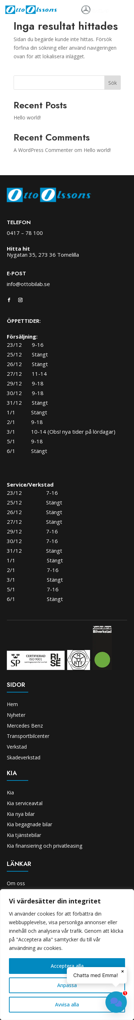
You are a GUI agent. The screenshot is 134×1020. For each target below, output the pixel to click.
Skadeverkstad (23, 757)
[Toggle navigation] (118, 10)
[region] (67, 954)
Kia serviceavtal (25, 803)
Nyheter (16, 714)
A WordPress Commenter (43, 150)
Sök (112, 82)
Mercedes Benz (25, 725)
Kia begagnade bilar (29, 824)
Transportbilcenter (28, 736)
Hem (12, 704)
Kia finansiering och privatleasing (44, 845)
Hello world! (27, 117)
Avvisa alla (67, 1004)
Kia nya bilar (21, 813)
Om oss (16, 883)
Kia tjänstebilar (24, 835)
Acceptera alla (67, 965)
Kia (10, 792)
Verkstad (17, 746)
